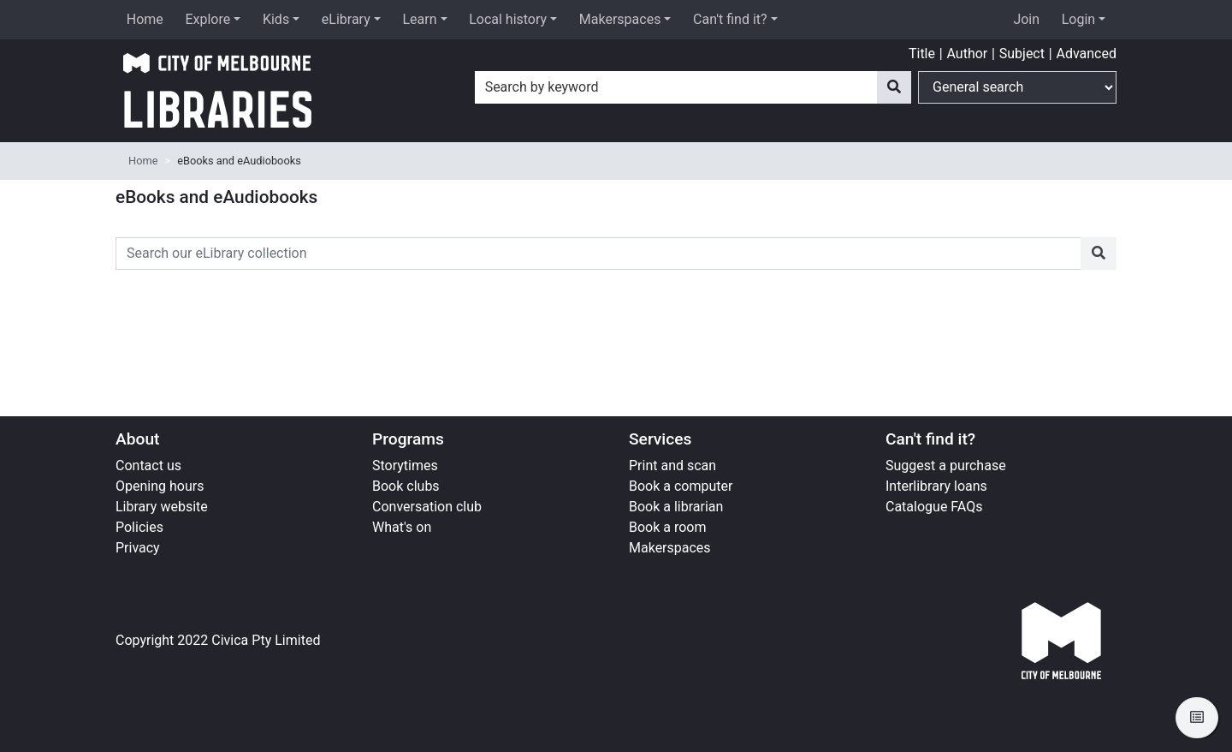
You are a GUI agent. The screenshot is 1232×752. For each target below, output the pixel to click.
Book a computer (680, 486)
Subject (1022, 53)
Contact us (148, 465)
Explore (207, 19)
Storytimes (405, 465)
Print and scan (672, 465)
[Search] (894, 87)
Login (1078, 19)
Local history (508, 19)
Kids (276, 19)
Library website (162, 506)
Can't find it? (730, 19)
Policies (139, 527)
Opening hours (160, 486)
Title (922, 53)
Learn (419, 19)
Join (1026, 19)
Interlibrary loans (936, 486)
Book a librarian (676, 506)
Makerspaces (620, 19)
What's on (401, 527)
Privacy (138, 548)
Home (145, 19)
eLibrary (346, 19)
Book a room (668, 527)
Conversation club (427, 506)
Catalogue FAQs (934, 506)
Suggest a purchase (946, 465)
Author (966, 53)
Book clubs (406, 486)
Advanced (1086, 53)
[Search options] (1017, 87)
